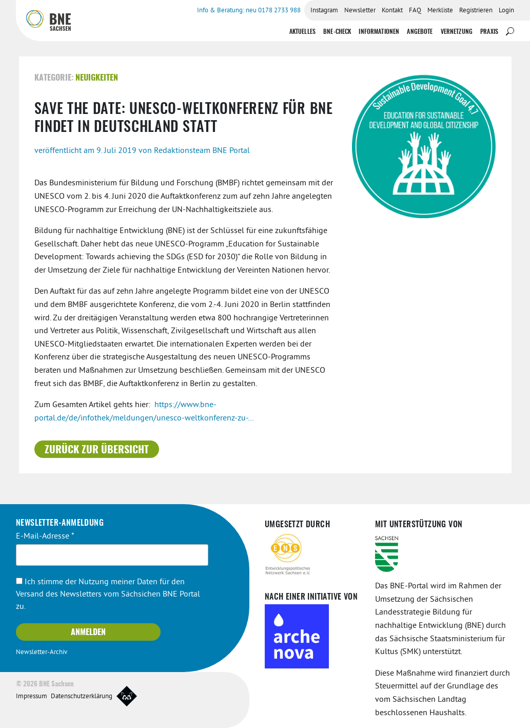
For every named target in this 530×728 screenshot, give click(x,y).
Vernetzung (457, 32)
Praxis (489, 32)
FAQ (415, 11)
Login (506, 11)
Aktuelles (302, 32)
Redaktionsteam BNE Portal (202, 151)
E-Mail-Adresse (45, 536)
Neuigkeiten (96, 78)
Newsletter (360, 11)
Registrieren (476, 11)
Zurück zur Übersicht (97, 450)
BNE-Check (337, 32)
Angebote (420, 32)
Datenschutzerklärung (81, 697)
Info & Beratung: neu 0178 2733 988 (249, 11)
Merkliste (440, 11)
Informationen (379, 32)
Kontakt (392, 11)
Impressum (31, 697)
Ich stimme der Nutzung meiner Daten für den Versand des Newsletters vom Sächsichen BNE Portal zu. (108, 594)
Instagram (324, 11)
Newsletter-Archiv (41, 652)
